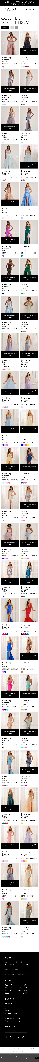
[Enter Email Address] (16, 1031)
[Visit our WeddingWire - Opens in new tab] (23, 1037)
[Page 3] (18, 944)
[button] (3, 9)
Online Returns (11, 1013)
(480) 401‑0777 (12, 970)
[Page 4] (21, 944)
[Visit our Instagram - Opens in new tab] (6, 1037)
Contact (8, 1008)
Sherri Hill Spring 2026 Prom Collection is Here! (19, 3)
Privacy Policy (6, 1048)
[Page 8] (26, 944)
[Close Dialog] (1, 1058)
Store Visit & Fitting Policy (18, 1048)
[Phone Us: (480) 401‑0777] (27, 9)
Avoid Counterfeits (13, 1016)
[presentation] (10, 43)
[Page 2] (15, 944)
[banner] (10, 9)
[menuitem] (3, 9)
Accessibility (19, 1050)
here (21, 1060)
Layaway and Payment (14, 1021)
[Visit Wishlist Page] (33, 9)
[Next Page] (29, 944)
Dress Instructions (12, 1018)
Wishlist (8, 1003)
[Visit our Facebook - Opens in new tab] (10, 1037)
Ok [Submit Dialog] (37, 1057)
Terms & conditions (32, 1048)
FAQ (7, 1011)
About (7, 1006)
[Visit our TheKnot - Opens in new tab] (14, 1037)
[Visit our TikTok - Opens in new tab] (19, 1037)
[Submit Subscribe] (25, 1031)
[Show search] (30, 9)
